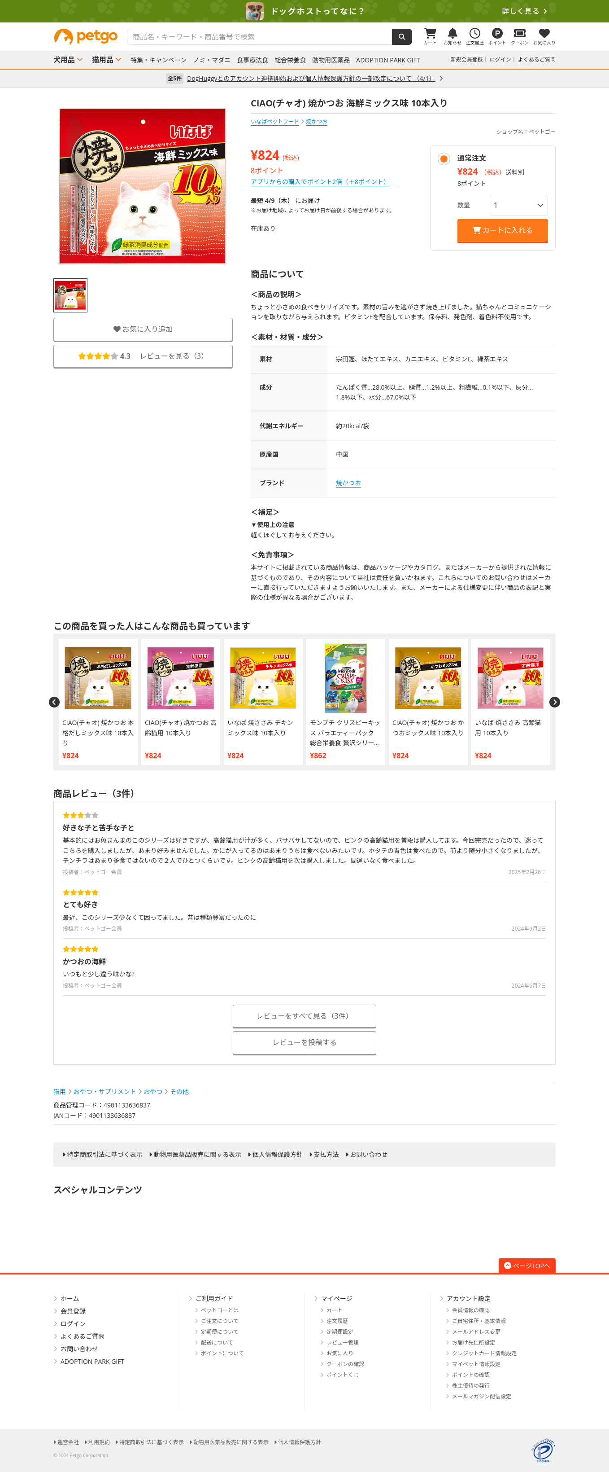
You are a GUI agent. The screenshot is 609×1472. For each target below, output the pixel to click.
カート (334, 1310)
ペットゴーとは (220, 1310)
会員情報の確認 (471, 1310)
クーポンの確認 (345, 1364)
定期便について (220, 1332)
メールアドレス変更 (476, 1332)
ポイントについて (222, 1353)
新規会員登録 (467, 59)
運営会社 (68, 1442)
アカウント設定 (469, 1298)
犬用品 (64, 60)
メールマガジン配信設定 (481, 1396)
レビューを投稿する (304, 1042)
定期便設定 (339, 1332)
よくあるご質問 (537, 59)
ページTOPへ (527, 1265)
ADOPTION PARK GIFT (388, 60)
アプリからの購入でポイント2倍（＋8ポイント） (320, 181)
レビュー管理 (342, 1342)
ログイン (500, 59)
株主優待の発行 (471, 1385)
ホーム (70, 1298)
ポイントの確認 (471, 1375)
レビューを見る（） (143, 356)
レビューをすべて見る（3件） (304, 1016)
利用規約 (99, 1442)
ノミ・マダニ (212, 60)
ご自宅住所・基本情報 (479, 1321)
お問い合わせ (368, 1154)
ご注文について (220, 1321)
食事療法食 (252, 60)
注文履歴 (337, 1321)
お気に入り (339, 1353)
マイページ (336, 1298)
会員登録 (73, 1311)
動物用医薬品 (331, 60)
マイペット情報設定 (476, 1364)
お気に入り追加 (143, 329)
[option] (304, 11)
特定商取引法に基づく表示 (105, 1154)
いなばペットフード (275, 121)
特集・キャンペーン (158, 60)
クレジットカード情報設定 (484, 1353)
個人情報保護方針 (277, 1154)
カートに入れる (503, 230)
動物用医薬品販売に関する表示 (197, 1154)
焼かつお (348, 483)
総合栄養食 (290, 60)
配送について (217, 1342)
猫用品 (102, 60)
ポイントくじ (342, 1375)
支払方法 (326, 1154)
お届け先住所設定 (473, 1342)
